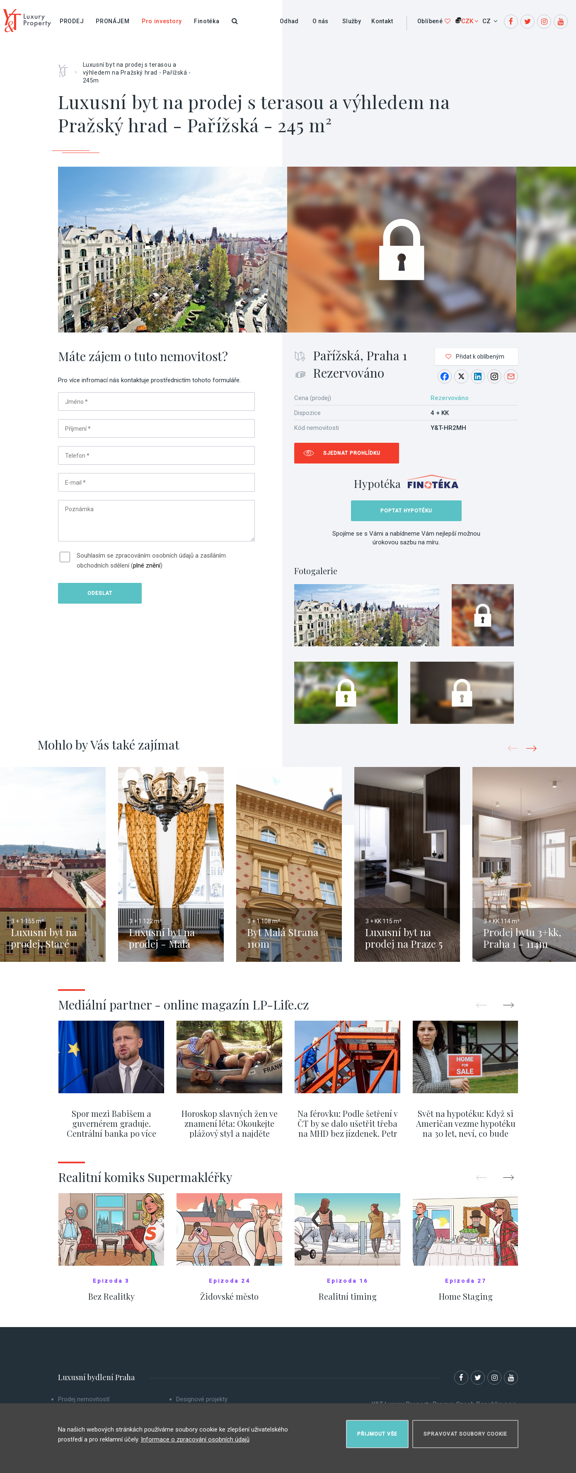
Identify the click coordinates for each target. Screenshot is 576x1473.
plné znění (146, 565)
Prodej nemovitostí (83, 1399)
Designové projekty (201, 1399)
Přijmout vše (377, 1434)
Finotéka (207, 21)
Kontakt (382, 21)
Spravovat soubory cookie (465, 1434)
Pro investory (162, 21)
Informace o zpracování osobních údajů (195, 1439)
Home (66, 68)
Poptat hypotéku (406, 511)
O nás (320, 21)
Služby (351, 21)
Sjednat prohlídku (351, 453)
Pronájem (113, 21)
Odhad (289, 21)
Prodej (72, 21)
